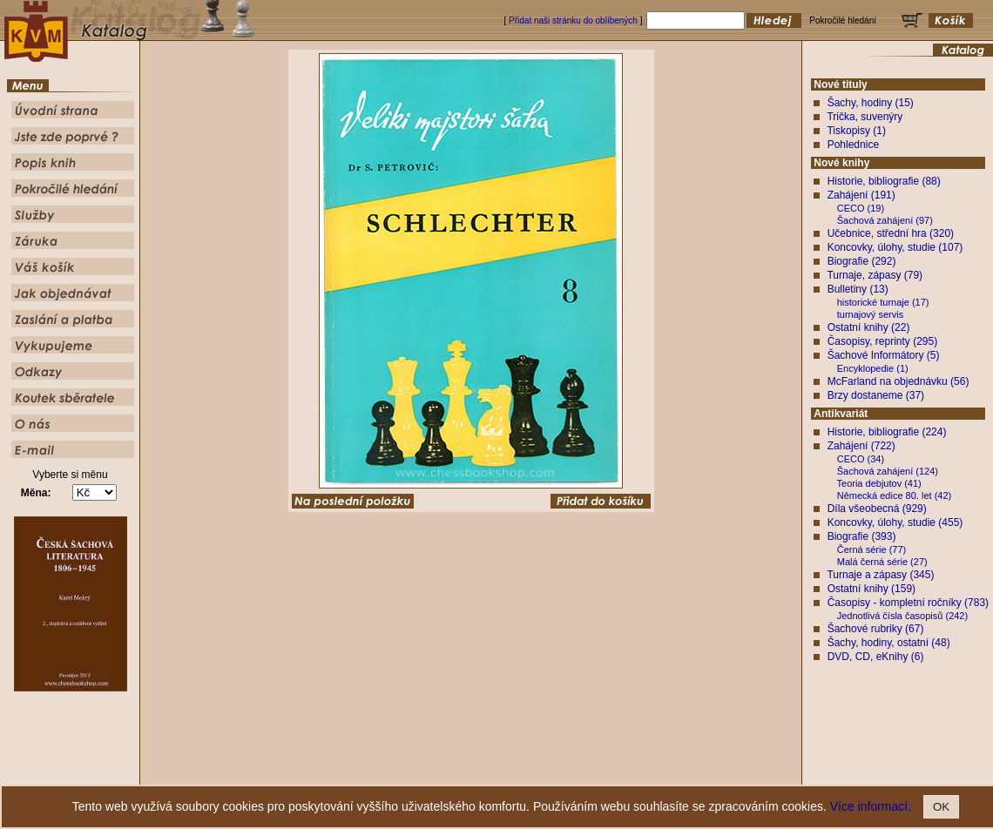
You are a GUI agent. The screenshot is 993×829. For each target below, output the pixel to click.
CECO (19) (860, 208)
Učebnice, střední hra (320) (891, 233)
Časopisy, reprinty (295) (883, 341)
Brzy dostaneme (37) (876, 395)
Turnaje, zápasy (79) (874, 275)
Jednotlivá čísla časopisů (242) (902, 615)
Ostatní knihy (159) (871, 589)
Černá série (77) (871, 549)
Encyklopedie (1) (873, 368)
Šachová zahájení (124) (887, 471)
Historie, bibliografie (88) (884, 181)
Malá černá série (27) (882, 561)
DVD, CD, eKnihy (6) (876, 656)
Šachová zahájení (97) (885, 220)
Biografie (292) (862, 261)
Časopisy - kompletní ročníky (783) (908, 602)
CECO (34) (860, 459)
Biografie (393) (862, 536)
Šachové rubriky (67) (876, 629)
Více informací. (870, 806)
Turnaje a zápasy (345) (880, 575)
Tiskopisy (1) (856, 131)
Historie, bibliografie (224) (887, 432)
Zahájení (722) (861, 446)
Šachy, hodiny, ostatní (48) (889, 643)
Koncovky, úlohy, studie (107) (895, 247)
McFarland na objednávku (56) (898, 381)
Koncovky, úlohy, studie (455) (895, 522)
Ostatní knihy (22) (869, 327)
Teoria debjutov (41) (879, 483)
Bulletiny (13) (858, 289)
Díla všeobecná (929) (877, 508)
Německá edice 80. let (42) (894, 495)
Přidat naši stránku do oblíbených (573, 20)
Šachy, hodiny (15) (871, 103)
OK (941, 806)
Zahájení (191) (861, 195)
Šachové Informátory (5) (884, 355)
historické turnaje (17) (883, 302)
